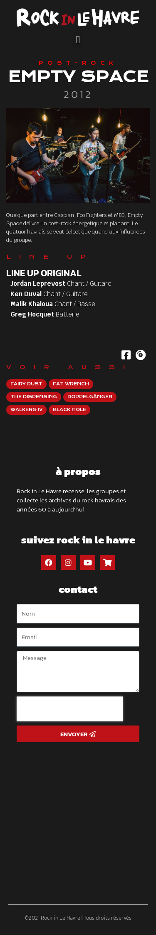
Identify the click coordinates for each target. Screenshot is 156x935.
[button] (78, 40)
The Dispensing (33, 396)
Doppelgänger (89, 396)
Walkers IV (26, 409)
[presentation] (70, 708)
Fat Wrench (71, 384)
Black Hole (69, 409)
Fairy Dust (26, 384)
